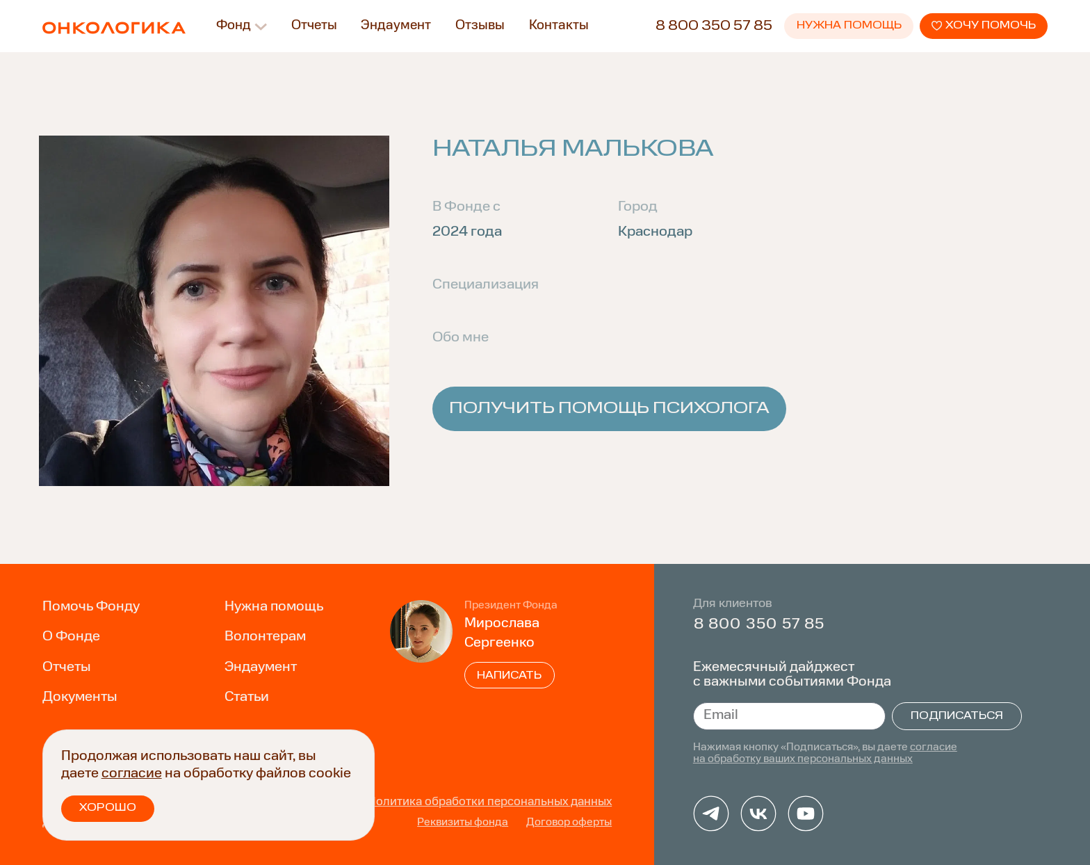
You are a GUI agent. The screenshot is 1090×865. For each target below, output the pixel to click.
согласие (131, 774)
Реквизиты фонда (462, 822)
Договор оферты (569, 822)
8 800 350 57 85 (714, 26)
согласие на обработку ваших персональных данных (825, 753)
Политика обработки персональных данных (490, 802)
